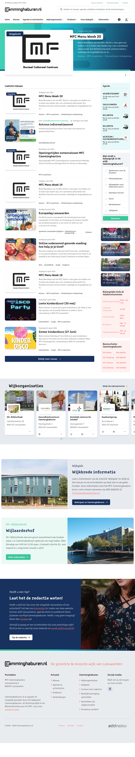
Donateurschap (112, 2)
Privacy (61, 737)
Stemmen (115, 218)
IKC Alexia (107, 355)
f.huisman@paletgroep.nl (85, 504)
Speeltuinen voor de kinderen (115, 171)
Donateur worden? (90, 720)
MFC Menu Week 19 (50, 190)
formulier (39, 619)
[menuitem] (119, 19)
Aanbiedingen (59, 708)
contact (24, 630)
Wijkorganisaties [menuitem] (54, 19)
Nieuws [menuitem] (16, 19)
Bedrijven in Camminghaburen (92, 513)
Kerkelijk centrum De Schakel (80, 430)
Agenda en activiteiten (58, 698)
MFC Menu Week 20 (86, 36)
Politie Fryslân (108, 319)
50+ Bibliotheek (15, 428)
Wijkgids (85, 696)
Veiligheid (111, 210)
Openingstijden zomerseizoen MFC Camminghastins (61, 158)
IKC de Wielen (108, 370)
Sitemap (70, 737)
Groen (109, 198)
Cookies (80, 737)
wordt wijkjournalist (62, 639)
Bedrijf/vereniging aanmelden (90, 706)
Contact (125, 2)
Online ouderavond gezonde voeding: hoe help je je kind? (63, 254)
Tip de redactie (97, 2)
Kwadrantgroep (109, 428)
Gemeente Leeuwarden (107, 312)
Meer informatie (20, 568)
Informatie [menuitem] (103, 19)
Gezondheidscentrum (111, 335)
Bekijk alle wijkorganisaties (113, 397)
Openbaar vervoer (114, 192)
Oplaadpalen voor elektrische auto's (114, 185)
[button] (125, 74)
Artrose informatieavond (56, 126)
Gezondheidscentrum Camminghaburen (56, 123)
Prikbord (57, 704)
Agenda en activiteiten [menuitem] (33, 19)
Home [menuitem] (7, 19)
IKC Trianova (108, 365)
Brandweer (107, 327)
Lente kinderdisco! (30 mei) (57, 316)
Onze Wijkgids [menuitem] (87, 19)
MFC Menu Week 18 (50, 285)
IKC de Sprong (108, 360)
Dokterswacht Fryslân (111, 304)
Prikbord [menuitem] (71, 19)
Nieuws (56, 691)
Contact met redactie (91, 700)
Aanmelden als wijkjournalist (88, 714)
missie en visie (12, 720)
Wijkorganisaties (89, 691)
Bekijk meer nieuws (49, 373)
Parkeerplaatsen (113, 178)
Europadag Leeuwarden (54, 220)
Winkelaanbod (112, 204)
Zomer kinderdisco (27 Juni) (57, 346)
